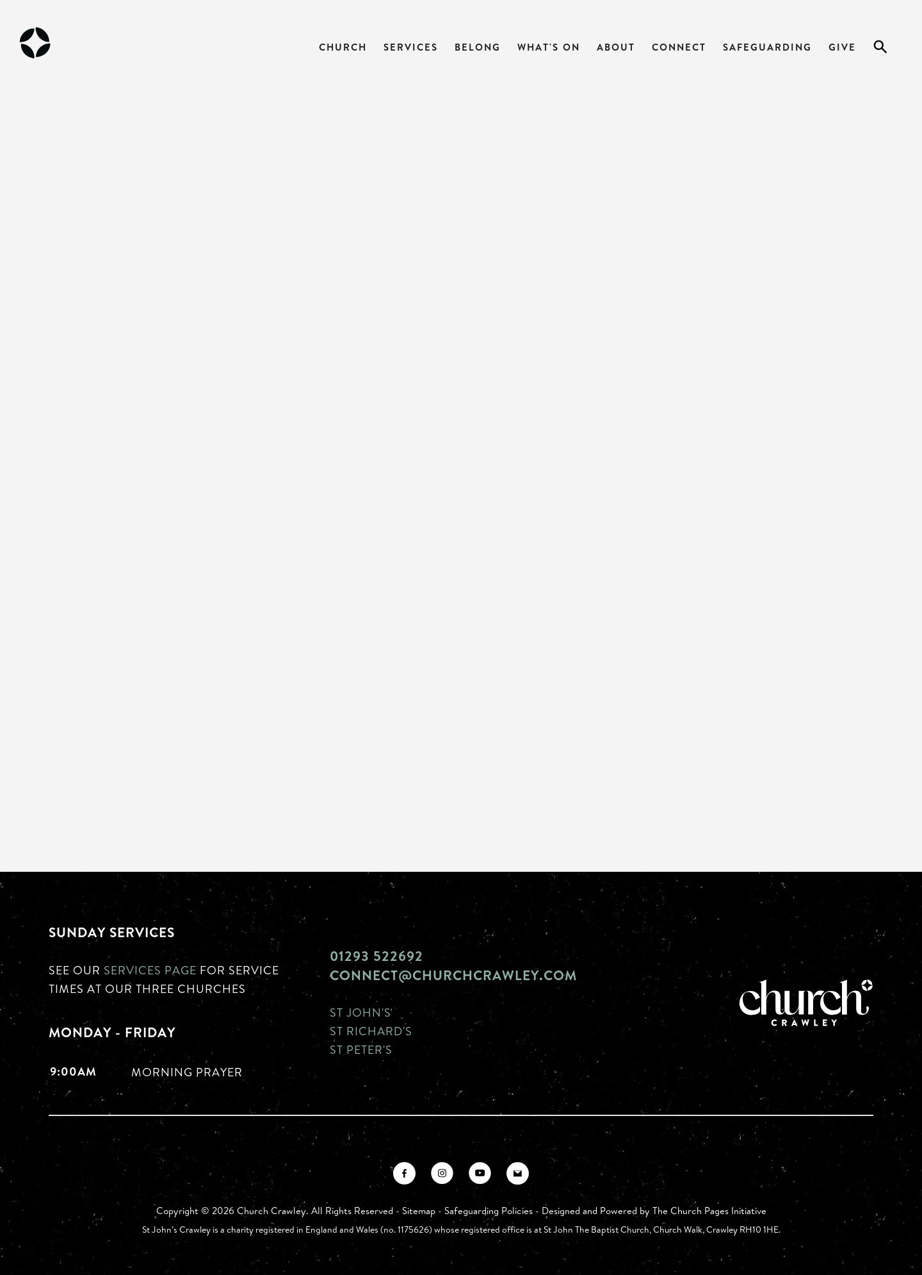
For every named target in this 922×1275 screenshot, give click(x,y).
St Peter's (361, 1049)
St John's (360, 1012)
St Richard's (371, 1030)
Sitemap (418, 1210)
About (616, 47)
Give (842, 47)
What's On (548, 47)
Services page (150, 970)
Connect (679, 47)
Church (343, 47)
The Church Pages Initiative (709, 1210)
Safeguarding (767, 47)
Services (411, 47)
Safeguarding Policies (488, 1210)
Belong (478, 47)
